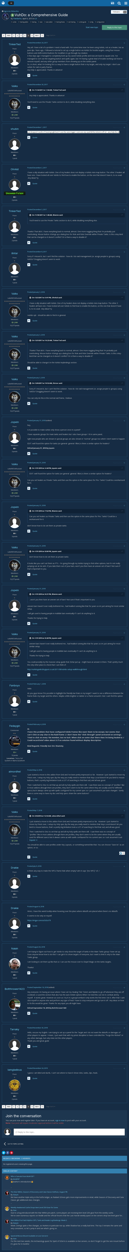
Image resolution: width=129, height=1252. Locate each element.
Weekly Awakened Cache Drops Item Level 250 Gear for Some (34, 1207)
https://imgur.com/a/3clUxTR (39, 920)
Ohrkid (15, 169)
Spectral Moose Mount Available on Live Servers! (29, 1236)
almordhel (15, 771)
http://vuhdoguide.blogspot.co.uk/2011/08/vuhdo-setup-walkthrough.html (57, 669)
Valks (14, 86)
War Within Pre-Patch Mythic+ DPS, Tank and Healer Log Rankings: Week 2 (39, 1220)
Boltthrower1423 (15, 988)
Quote (34, 75)
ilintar (14, 253)
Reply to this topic (114, 27)
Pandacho (17, 18)
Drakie (15, 867)
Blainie (56, 215)
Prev (8, 35)
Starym (15, 1195)
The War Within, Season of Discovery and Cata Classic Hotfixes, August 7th (39, 1192)
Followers (116, 12)
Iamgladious (15, 1069)
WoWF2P (16, 1179)
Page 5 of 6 (50, 35)
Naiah (14, 948)
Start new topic (92, 27)
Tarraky (14, 1029)
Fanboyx (14, 685)
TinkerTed (15, 44)
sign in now (59, 1120)
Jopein (15, 422)
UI (36, 18)
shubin (15, 128)
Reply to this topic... (25, 1132)
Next (37, 35)
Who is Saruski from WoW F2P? (22, 1176)
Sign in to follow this (11, 11)
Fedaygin (14, 725)
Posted (37, 43)
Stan (15, 1210)
